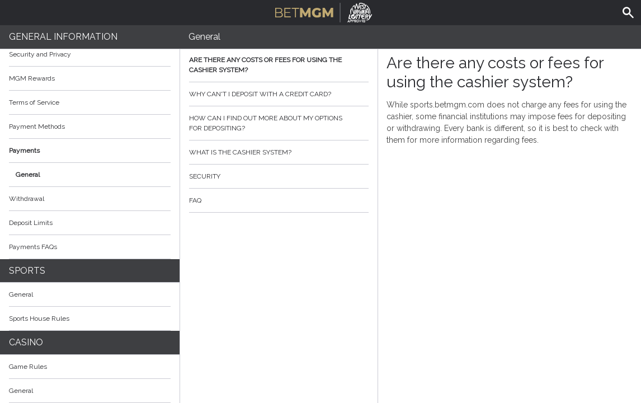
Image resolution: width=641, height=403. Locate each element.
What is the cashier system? (279, 152)
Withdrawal (26, 199)
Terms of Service (90, 102)
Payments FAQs (33, 247)
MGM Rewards (32, 78)
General (28, 175)
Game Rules (90, 367)
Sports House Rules (39, 318)
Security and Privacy (40, 54)
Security (279, 176)
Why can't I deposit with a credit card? (279, 94)
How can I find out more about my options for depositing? (279, 123)
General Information (63, 36)
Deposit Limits (31, 223)
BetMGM (323, 11)
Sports (27, 270)
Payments (90, 150)
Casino (26, 342)
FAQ (279, 200)
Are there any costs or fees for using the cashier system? (279, 65)
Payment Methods (90, 126)
